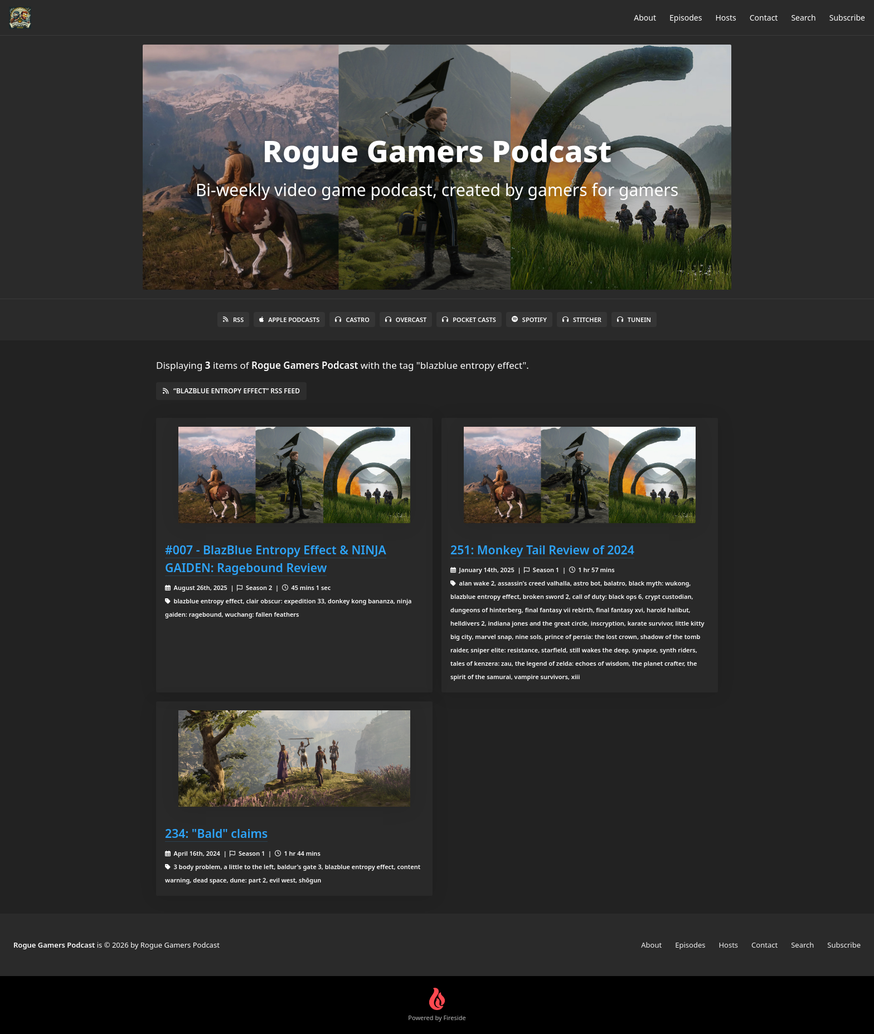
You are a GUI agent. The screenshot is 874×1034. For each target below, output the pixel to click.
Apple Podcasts (289, 319)
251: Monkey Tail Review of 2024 (542, 550)
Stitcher (581, 319)
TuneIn (634, 319)
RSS (233, 319)
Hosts (725, 17)
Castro (352, 319)
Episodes (685, 17)
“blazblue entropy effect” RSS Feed (231, 391)
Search (803, 17)
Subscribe (847, 17)
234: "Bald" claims (216, 833)
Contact (764, 17)
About (645, 17)
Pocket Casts (469, 319)
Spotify (529, 319)
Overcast (405, 319)
